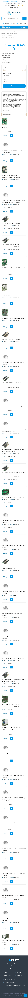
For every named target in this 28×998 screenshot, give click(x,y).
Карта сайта (23, 995)
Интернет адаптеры (8, 53)
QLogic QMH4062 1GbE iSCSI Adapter (12, 704)
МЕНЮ (23, 27)
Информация (7, 975)
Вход (13, 23)
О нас (5, 972)
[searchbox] (14, 76)
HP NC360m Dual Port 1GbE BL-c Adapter (13, 406)
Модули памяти (7, 59)
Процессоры (6, 57)
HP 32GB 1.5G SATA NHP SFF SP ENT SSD (13, 497)
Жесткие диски (7, 62)
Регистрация (21, 23)
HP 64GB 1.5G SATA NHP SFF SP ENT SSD (13, 658)
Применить (14, 86)
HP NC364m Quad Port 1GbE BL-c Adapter (13, 318)
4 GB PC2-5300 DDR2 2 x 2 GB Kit (11, 339)
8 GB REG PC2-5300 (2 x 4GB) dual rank (12, 244)
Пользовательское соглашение (10, 995)
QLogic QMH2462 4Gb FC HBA (10, 127)
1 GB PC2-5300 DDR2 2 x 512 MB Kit (11, 383)
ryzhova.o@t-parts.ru (10, 982)
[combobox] (14, 75)
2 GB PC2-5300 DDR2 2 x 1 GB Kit (11, 223)
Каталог (19, 972)
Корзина (6, 23)
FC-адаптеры (6, 55)
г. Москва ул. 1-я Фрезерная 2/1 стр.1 (15, 985)
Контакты (19, 975)
